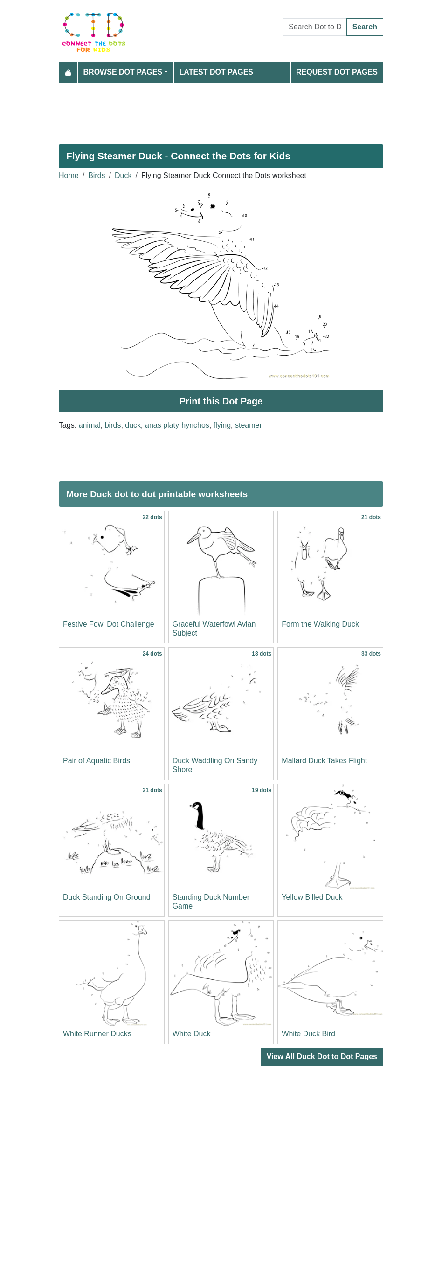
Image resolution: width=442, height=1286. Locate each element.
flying (222, 425)
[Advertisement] (221, 110)
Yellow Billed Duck (312, 897)
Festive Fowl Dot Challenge (108, 624)
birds (113, 425)
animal (90, 425)
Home (69, 175)
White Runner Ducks (97, 1034)
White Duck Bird (308, 1034)
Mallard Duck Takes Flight (324, 761)
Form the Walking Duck (320, 624)
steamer (248, 425)
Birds (96, 175)
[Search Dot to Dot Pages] (315, 27)
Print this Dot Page (221, 401)
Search (364, 27)
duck (133, 425)
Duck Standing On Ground (107, 897)
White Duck (192, 1034)
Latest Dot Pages (217, 72)
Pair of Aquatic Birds (96, 761)
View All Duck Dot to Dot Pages (322, 1056)
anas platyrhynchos (177, 425)
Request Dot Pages (337, 72)
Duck (123, 175)
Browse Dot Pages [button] (123, 72)
